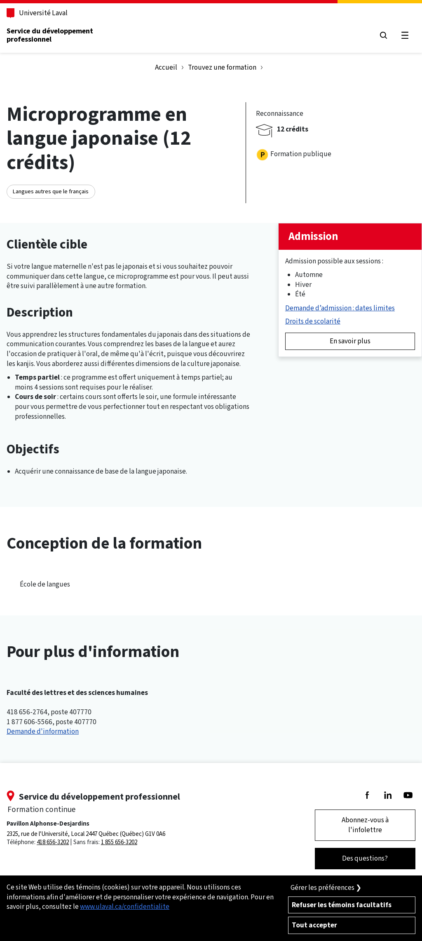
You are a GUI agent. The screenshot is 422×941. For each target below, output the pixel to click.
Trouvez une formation (222, 67)
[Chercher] (383, 35)
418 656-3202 (53, 842)
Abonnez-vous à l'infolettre (365, 825)
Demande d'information (43, 731)
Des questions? (365, 858)
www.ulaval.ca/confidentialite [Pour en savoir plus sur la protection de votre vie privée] (124, 906)
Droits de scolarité (312, 321)
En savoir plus (350, 341)
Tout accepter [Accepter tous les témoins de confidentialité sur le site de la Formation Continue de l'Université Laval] (314, 925)
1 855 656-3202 (119, 842)
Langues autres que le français (51, 191)
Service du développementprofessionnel (50, 35)
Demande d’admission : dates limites (340, 308)
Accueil (166, 67)
